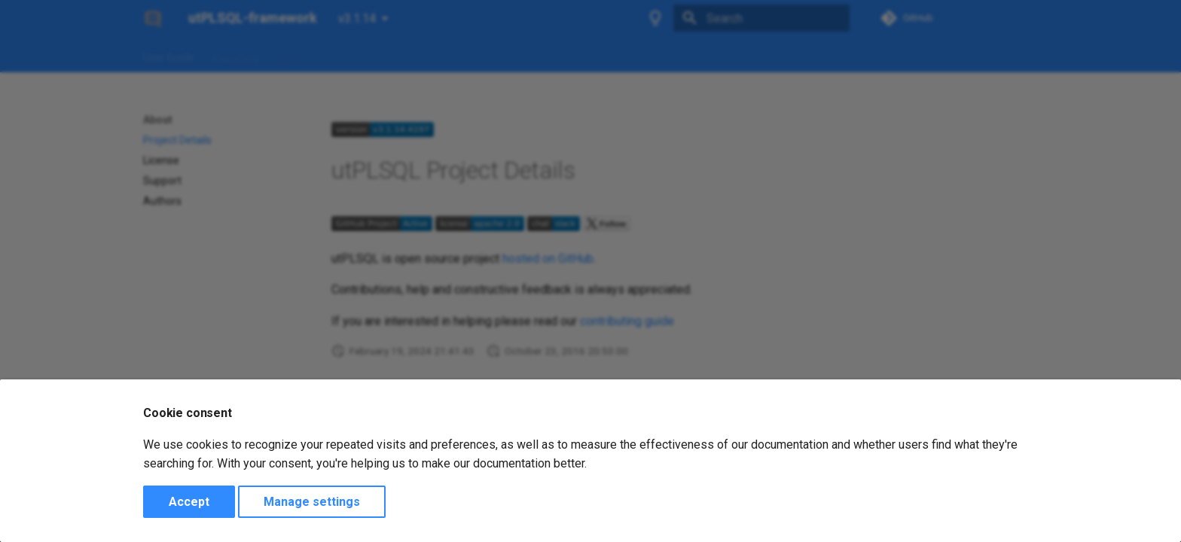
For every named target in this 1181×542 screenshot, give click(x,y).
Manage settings (312, 502)
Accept (189, 502)
